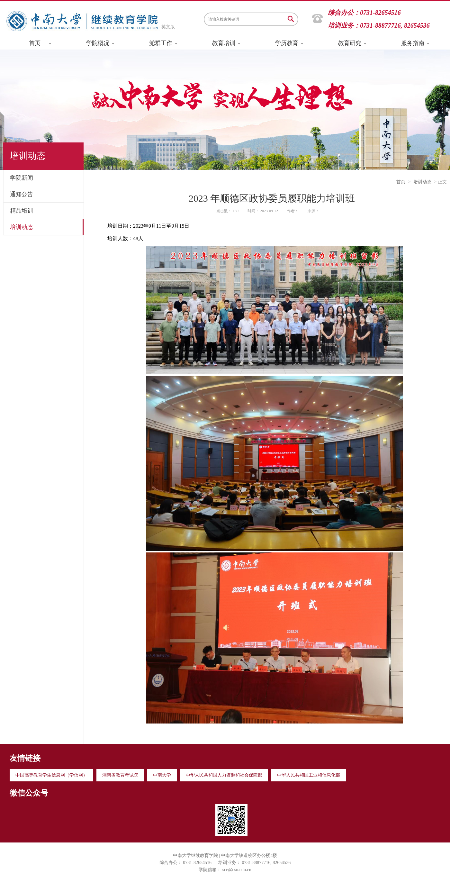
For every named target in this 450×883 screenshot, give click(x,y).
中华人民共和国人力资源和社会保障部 (224, 775)
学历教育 (286, 43)
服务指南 (412, 43)
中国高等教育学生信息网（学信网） (51, 775)
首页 (34, 43)
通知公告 (21, 194)
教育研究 (349, 43)
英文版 (168, 26)
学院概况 (97, 43)
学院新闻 (21, 178)
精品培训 (21, 210)
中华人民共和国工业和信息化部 (308, 775)
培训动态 (21, 227)
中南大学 (162, 775)
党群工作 (160, 43)
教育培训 (223, 43)
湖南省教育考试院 (120, 775)
